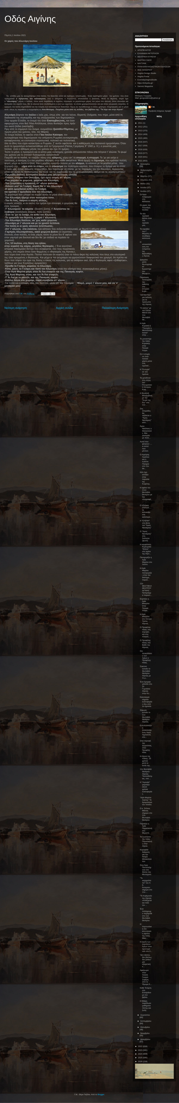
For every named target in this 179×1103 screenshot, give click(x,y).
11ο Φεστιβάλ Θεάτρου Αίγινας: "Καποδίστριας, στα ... (146, 773)
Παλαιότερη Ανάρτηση (115, 307)
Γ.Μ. (153, 107)
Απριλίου (144, 180)
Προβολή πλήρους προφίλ (159, 111)
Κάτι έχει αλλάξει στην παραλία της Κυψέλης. (145, 478)
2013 (140, 130)
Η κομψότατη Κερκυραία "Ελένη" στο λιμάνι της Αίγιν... (145, 549)
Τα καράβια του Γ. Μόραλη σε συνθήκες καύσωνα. (146, 233)
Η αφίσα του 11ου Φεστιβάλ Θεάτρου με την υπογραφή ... (146, 495)
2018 (140, 149)
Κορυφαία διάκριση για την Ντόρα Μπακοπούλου (146, 855)
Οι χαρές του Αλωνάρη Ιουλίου (145, 207)
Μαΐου (143, 183)
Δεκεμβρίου (145, 1039)
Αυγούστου (145, 1015)
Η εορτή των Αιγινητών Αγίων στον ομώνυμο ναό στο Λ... (146, 946)
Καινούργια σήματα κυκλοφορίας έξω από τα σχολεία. (146, 701)
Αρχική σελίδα (64, 307)
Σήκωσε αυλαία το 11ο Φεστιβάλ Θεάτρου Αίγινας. (145, 716)
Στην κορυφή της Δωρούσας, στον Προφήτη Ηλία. (146, 746)
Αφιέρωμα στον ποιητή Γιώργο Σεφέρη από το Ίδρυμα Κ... (146, 977)
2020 (140, 157)
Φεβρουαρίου (146, 170)
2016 (140, 142)
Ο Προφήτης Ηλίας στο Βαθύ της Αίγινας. (145, 643)
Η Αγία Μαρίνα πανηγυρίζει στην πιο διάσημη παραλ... (146, 574)
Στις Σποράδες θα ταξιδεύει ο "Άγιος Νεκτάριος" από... (145, 415)
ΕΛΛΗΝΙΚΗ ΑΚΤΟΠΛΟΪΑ (148, 53)
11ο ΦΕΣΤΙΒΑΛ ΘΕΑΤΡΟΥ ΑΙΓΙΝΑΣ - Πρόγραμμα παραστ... (146, 589)
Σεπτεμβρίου (145, 1021)
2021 (140, 161)
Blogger (101, 1094)
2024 (140, 1054)
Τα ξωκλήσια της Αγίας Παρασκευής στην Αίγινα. (146, 841)
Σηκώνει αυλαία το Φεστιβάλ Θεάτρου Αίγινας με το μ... (145, 672)
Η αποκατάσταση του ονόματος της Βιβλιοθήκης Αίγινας (146, 249)
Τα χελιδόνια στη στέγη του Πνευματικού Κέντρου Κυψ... (146, 384)
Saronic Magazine (145, 86)
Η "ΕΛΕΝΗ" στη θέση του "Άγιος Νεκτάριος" (145, 524)
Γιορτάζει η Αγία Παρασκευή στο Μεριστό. (146, 828)
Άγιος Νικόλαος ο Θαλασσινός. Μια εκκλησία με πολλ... (146, 432)
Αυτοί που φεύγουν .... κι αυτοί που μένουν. (146, 446)
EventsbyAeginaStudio (147, 80)
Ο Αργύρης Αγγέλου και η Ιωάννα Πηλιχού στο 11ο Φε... (144, 461)
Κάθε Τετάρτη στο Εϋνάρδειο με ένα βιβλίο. (145, 992)
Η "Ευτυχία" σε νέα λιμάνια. (145, 371)
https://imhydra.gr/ (145, 83)
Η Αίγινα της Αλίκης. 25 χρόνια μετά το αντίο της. (145, 761)
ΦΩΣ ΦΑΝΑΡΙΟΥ (144, 70)
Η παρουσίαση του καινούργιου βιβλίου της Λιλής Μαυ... (146, 931)
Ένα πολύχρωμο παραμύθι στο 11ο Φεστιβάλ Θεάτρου (146, 915)
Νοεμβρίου (145, 1033)
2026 (140, 1061)
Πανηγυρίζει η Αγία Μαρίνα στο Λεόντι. (146, 560)
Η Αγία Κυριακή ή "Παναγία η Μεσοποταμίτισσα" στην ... (146, 329)
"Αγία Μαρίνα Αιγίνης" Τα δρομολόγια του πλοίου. (146, 801)
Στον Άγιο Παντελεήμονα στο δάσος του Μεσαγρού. (146, 869)
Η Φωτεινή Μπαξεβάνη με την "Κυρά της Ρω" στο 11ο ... (146, 399)
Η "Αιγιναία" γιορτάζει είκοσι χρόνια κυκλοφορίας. (146, 788)
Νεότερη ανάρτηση (15, 307)
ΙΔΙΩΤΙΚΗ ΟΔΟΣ (144, 60)
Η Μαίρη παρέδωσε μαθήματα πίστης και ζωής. (145, 1005)
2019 (140, 153)
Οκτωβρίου (145, 1027)
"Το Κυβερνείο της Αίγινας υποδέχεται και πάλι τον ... (146, 900)
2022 (140, 1046)
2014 (140, 134)
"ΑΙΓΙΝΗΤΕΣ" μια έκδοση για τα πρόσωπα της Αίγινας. (146, 299)
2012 (140, 127)
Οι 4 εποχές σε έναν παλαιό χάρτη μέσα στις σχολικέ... (146, 360)
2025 (140, 1057)
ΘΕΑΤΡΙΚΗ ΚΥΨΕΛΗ (146, 57)
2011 (140, 123)
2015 (140, 138)
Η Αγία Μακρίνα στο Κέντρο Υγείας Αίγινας (146, 619)
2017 (140, 145)
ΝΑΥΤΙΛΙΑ (141, 63)
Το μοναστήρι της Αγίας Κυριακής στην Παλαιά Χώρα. (145, 344)
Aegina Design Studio (146, 73)
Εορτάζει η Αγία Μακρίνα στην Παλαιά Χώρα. (144, 605)
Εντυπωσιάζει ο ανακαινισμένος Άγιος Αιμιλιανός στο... (146, 731)
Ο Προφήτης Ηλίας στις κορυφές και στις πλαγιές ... (145, 632)
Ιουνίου (143, 187)
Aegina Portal (143, 76)
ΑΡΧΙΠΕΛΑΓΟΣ (144, 50)
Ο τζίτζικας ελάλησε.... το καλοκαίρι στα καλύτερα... (146, 511)
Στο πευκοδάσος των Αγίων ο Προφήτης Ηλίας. (146, 657)
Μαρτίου (144, 176)
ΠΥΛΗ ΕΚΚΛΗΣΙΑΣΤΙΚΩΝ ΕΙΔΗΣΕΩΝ (153, 67)
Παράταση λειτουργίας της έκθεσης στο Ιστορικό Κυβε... (146, 284)
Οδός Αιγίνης (30, 19)
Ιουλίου (143, 191)
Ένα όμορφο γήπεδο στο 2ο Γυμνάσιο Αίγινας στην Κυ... (146, 687)
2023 (140, 1050)
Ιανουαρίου (145, 164)
